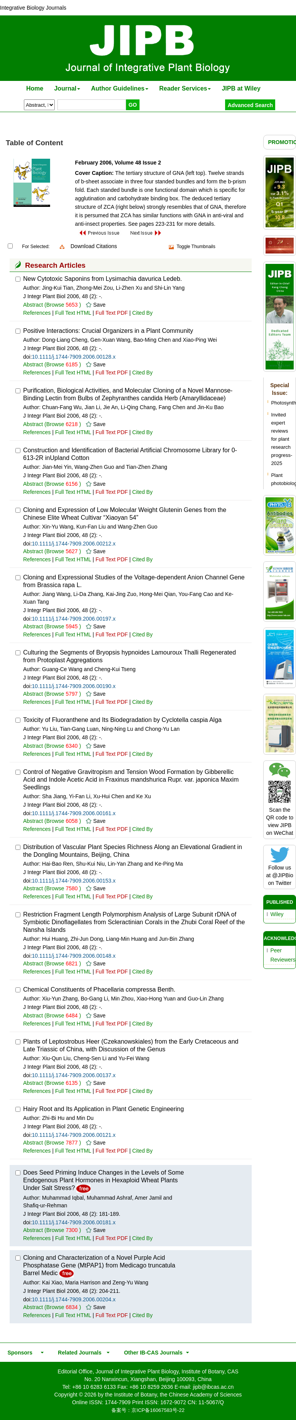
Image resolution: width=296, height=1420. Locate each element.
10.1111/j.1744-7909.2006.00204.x (74, 1299)
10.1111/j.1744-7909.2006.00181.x (74, 1222)
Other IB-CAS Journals (150, 1353)
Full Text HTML (73, 313)
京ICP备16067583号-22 (157, 1410)
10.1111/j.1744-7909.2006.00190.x (74, 686)
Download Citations (94, 246)
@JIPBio (282, 875)
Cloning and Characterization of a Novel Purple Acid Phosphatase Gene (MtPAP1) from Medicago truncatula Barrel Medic (99, 1265)
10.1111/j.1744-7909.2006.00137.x (74, 1075)
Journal (67, 88)
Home (34, 88)
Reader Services (185, 88)
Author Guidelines (119, 88)
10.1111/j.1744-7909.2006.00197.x (74, 619)
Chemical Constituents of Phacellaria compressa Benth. (99, 989)
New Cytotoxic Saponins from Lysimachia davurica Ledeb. (102, 278)
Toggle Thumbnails (196, 246)
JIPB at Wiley (241, 88)
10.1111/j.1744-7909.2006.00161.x (74, 813)
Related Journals (78, 1353)
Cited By (142, 313)
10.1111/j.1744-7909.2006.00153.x (74, 881)
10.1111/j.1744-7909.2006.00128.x (74, 357)
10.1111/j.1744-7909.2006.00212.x (74, 543)
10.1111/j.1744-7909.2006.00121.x (74, 1135)
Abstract (33, 305)
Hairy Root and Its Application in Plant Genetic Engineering (103, 1109)
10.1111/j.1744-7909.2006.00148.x (74, 956)
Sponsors (18, 1353)
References (37, 313)
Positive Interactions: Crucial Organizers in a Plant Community (108, 330)
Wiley (276, 914)
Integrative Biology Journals (33, 8)
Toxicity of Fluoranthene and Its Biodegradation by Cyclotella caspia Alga (122, 720)
